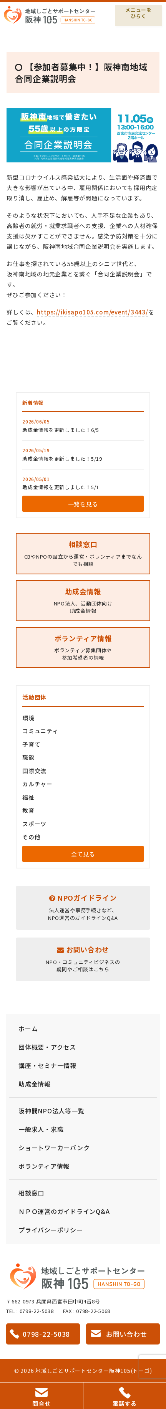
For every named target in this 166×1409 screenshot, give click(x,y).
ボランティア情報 (44, 1166)
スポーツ (34, 824)
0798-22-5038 (37, 1311)
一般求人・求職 (40, 1129)
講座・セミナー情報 (47, 1065)
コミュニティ (40, 731)
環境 (28, 718)
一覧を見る (83, 504)
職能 (28, 757)
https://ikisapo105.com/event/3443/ (92, 312)
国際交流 (34, 771)
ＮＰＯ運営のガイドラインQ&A (64, 1211)
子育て (31, 744)
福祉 (28, 797)
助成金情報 (34, 1083)
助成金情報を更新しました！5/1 (60, 487)
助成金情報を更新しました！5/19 (62, 458)
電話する (125, 1397)
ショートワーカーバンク (54, 1147)
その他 (31, 837)
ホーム (28, 1028)
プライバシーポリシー (50, 1229)
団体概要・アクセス (47, 1047)
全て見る (83, 854)
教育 (28, 810)
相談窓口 (31, 1192)
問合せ (41, 1397)
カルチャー (37, 784)
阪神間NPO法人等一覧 (51, 1110)
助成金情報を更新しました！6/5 (60, 429)
